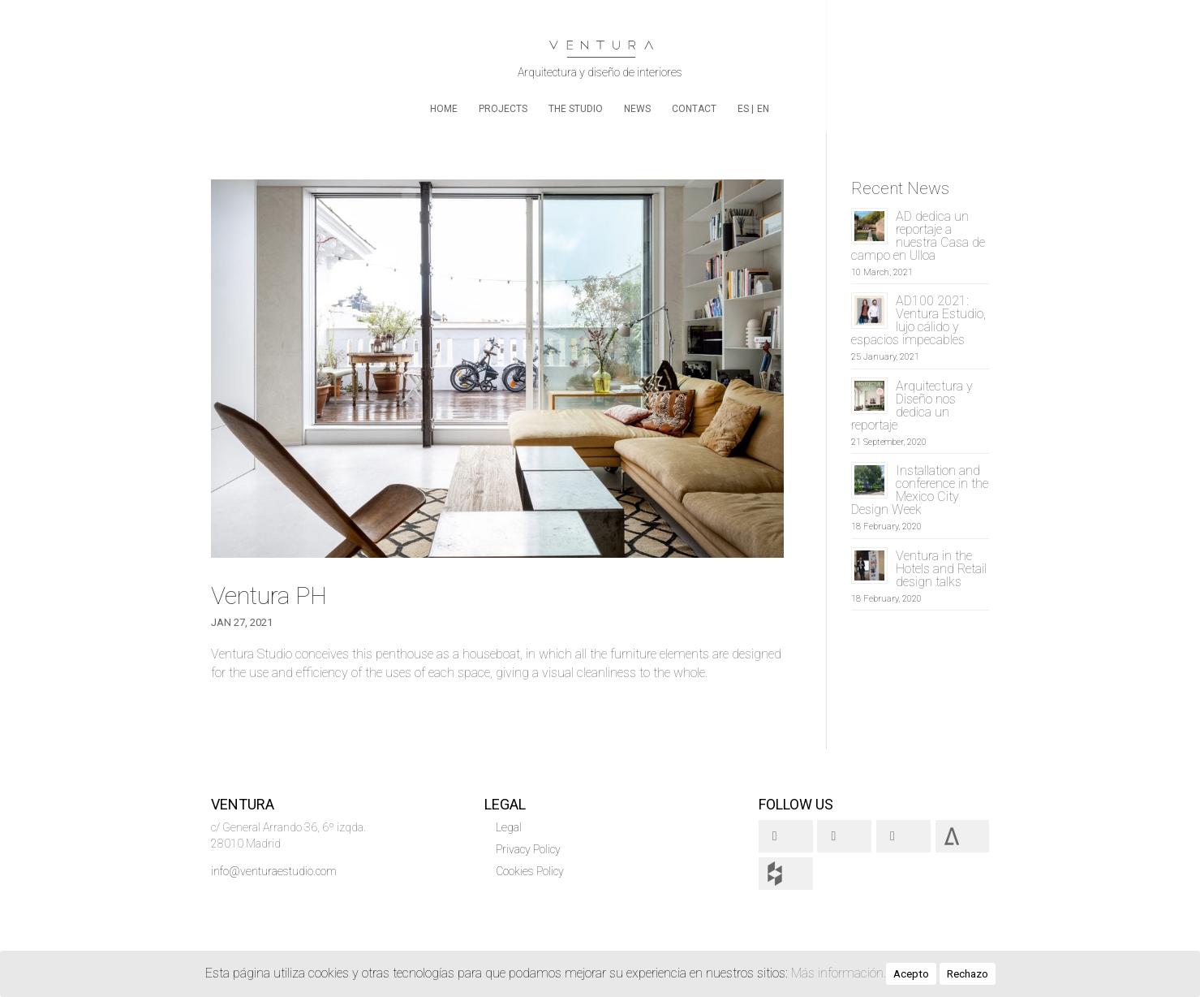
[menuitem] (746, 117)
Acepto (911, 974)
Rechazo (967, 974)
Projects (503, 108)
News (637, 108)
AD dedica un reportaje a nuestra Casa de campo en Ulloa (918, 236)
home (444, 108)
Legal (509, 827)
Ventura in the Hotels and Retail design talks (941, 568)
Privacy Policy (528, 849)
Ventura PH (269, 595)
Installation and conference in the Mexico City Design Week (919, 490)
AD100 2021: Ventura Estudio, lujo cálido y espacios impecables (918, 320)
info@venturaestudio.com (274, 871)
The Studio (575, 108)
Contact (694, 108)
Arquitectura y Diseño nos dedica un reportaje (912, 405)
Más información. (838, 973)
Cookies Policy (530, 871)
